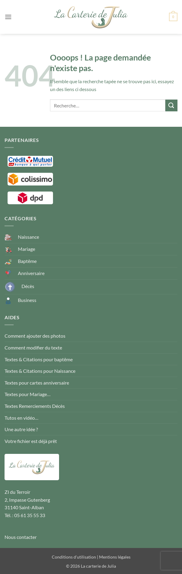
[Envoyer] (171, 105)
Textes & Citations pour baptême (39, 359)
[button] (8, 16)
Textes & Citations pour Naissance (40, 371)
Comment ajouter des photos (35, 336)
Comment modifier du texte (33, 347)
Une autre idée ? (21, 429)
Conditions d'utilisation (74, 556)
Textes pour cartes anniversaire (37, 382)
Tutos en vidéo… (21, 418)
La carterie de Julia (98, 566)
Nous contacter (21, 537)
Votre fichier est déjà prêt (31, 441)
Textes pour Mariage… (28, 394)
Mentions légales (115, 556)
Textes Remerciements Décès (35, 406)
